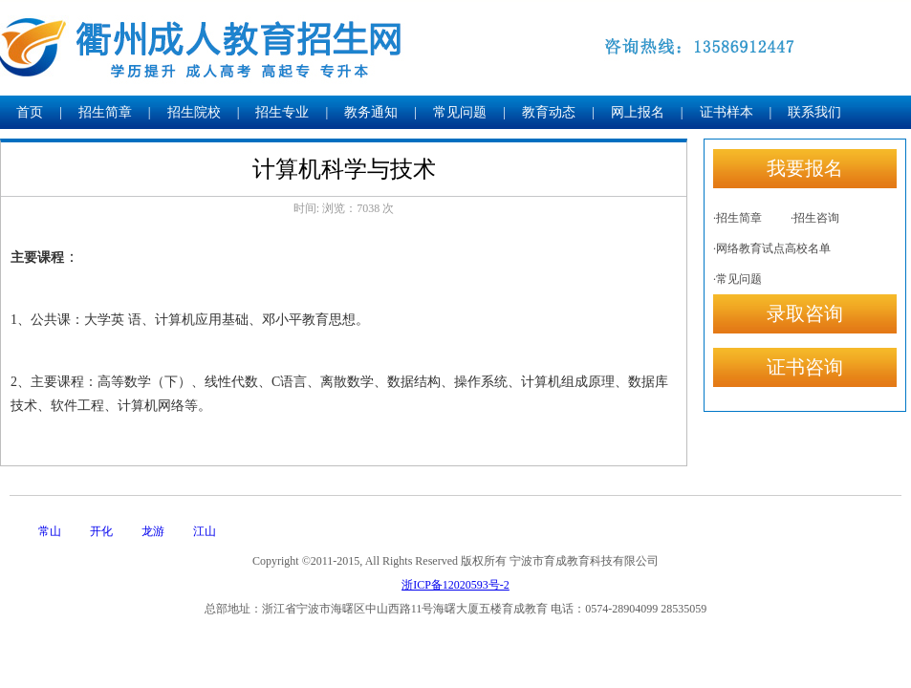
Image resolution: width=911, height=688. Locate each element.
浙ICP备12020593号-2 (455, 584)
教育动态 (548, 112)
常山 (49, 531)
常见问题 (460, 112)
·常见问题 (737, 279)
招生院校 (194, 112)
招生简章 (105, 112)
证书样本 (726, 112)
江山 (204, 531)
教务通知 (371, 112)
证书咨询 (805, 366)
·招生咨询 (815, 218)
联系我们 (814, 112)
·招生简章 (737, 218)
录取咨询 (805, 313)
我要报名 (805, 168)
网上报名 (637, 112)
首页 (29, 112)
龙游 (152, 531)
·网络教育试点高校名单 (772, 248)
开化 (101, 531)
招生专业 (282, 112)
